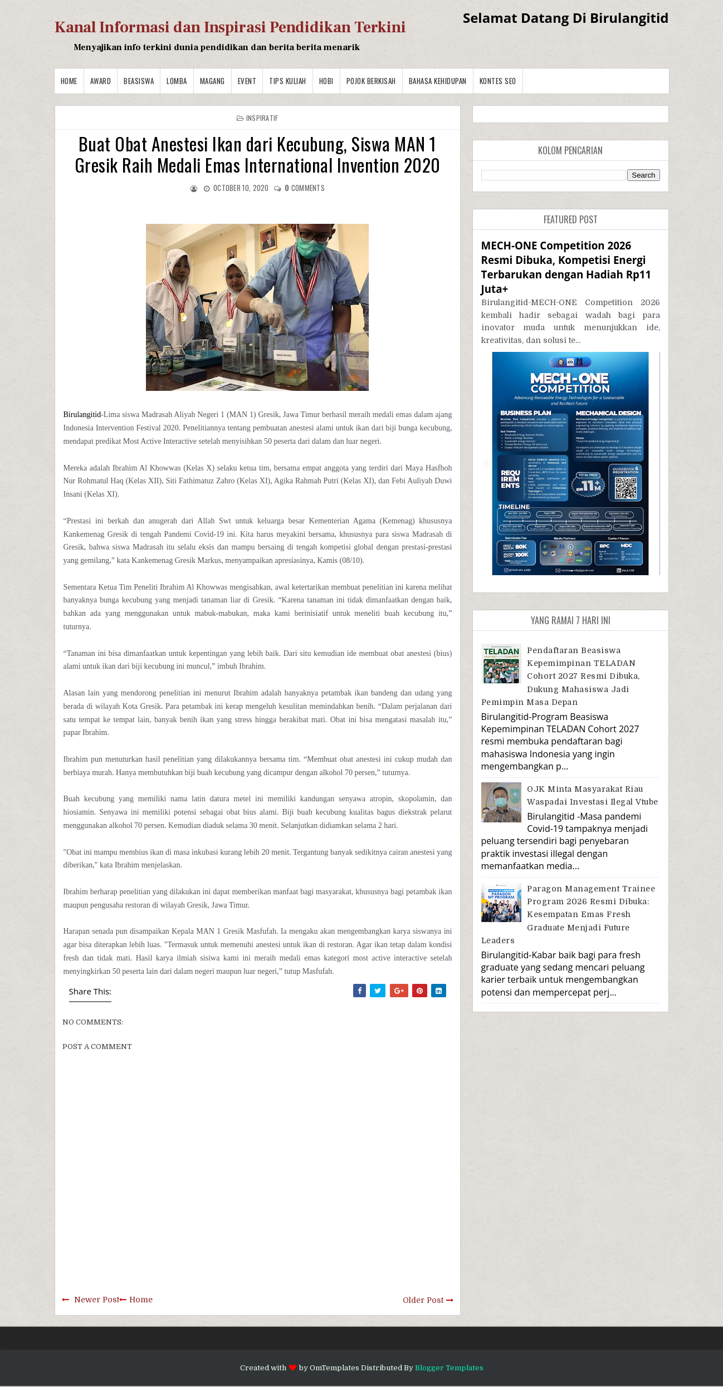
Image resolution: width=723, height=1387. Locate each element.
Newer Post (96, 1299)
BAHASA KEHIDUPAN (438, 80)
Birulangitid (82, 414)
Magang (212, 80)
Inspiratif (262, 117)
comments (305, 187)
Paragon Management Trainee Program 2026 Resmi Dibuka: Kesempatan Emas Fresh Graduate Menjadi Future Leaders (568, 914)
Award (100, 80)
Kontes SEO (498, 80)
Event (247, 80)
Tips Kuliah (287, 80)
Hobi (326, 80)
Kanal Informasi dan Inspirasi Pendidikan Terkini (230, 27)
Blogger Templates (449, 1368)
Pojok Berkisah (371, 80)
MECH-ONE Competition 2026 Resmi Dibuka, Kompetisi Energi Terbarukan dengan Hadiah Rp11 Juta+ (566, 267)
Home (69, 80)
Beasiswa (139, 80)
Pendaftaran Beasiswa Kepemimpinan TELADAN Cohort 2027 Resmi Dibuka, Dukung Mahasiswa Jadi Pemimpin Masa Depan (560, 676)
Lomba (177, 80)
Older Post (423, 1300)
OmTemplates (334, 1368)
